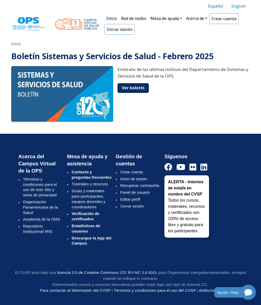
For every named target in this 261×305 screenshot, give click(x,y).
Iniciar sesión (120, 29)
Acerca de (195, 18)
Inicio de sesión (133, 179)
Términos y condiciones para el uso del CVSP (155, 290)
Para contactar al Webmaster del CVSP (75, 290)
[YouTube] (180, 167)
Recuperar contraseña (139, 185)
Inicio (111, 18)
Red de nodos (133, 18)
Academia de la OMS (41, 219)
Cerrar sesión (132, 206)
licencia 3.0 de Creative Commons (88, 272)
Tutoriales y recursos (90, 184)
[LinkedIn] (203, 167)
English (238, 6)
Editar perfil (130, 199)
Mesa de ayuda (164, 18)
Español (215, 6)
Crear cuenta (224, 18)
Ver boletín (133, 88)
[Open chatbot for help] (231, 292)
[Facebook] (168, 167)
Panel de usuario (135, 192)
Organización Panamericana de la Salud (40, 207)
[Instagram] (192, 167)
